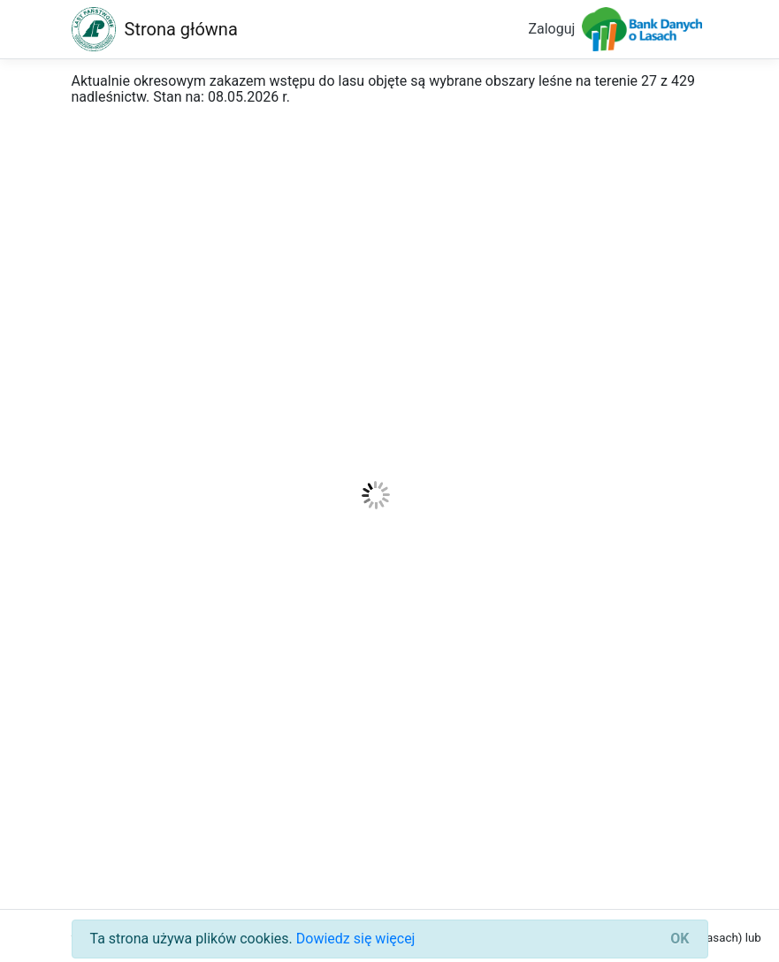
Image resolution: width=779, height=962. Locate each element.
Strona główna (181, 29)
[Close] (679, 939)
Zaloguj (551, 28)
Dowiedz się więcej (356, 938)
